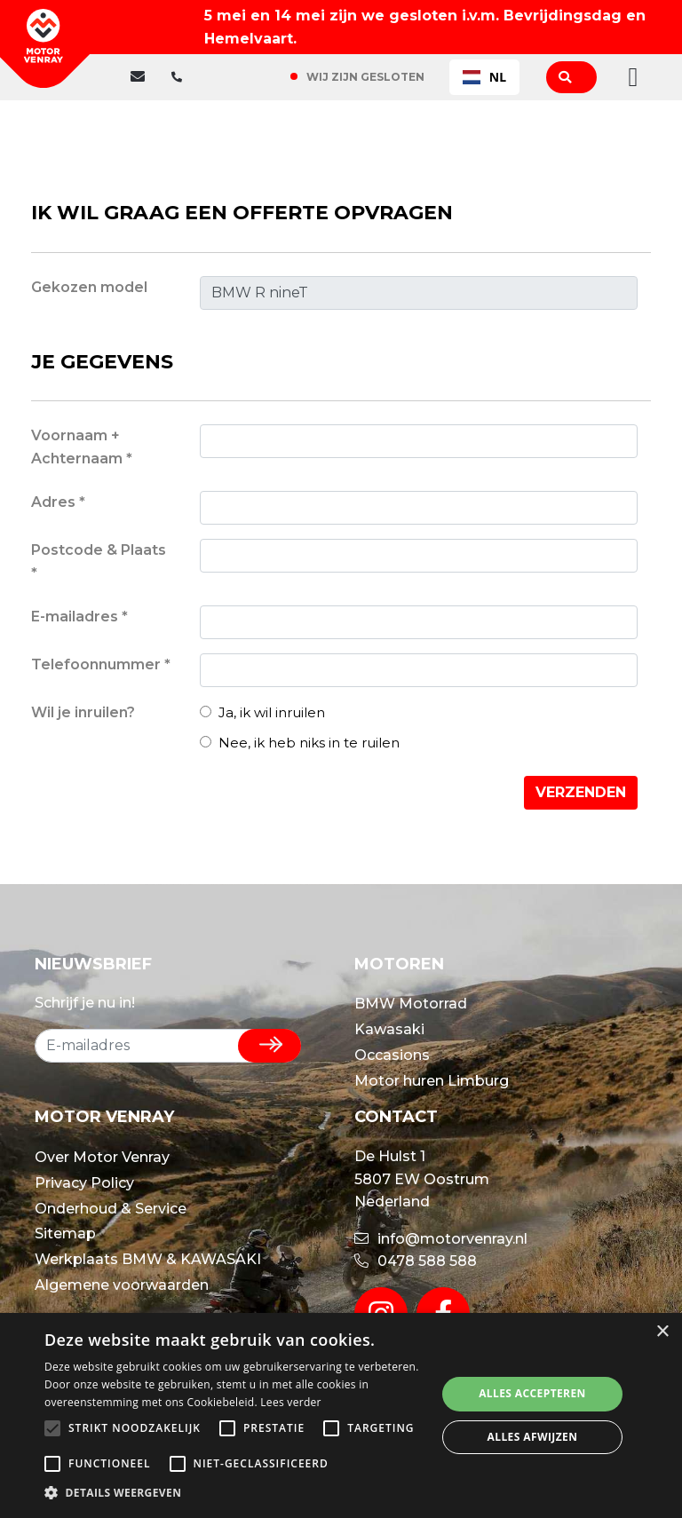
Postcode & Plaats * (98, 561)
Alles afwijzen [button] (533, 1436)
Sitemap (65, 1233)
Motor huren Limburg (431, 1080)
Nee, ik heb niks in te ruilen (300, 742)
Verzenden (580, 792)
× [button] (662, 1332)
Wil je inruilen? (83, 712)
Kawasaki (389, 1029)
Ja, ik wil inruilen (262, 712)
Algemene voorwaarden (122, 1285)
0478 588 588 (415, 1261)
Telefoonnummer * (100, 664)
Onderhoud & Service (110, 1208)
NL (484, 76)
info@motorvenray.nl (440, 1238)
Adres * (58, 502)
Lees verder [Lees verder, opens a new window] (290, 1402)
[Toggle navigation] (627, 77)
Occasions (392, 1055)
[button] (234, 1493)
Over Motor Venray (102, 1157)
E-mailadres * (79, 616)
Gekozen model (89, 287)
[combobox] (484, 77)
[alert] (341, 1415)
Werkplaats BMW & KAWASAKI (148, 1259)
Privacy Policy (84, 1182)
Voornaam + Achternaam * (81, 447)
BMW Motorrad (410, 1003)
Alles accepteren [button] (532, 1393)
